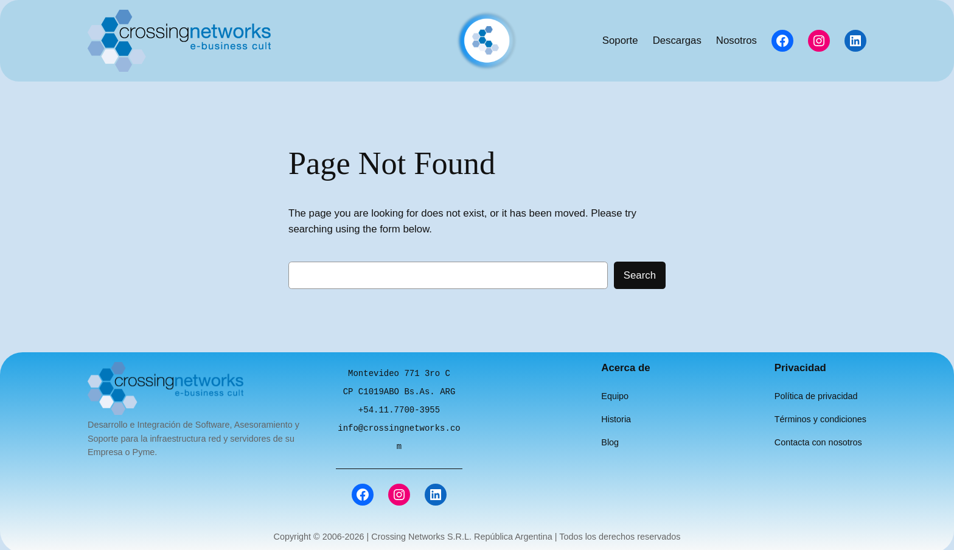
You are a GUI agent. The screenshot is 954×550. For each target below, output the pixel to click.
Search (640, 275)
